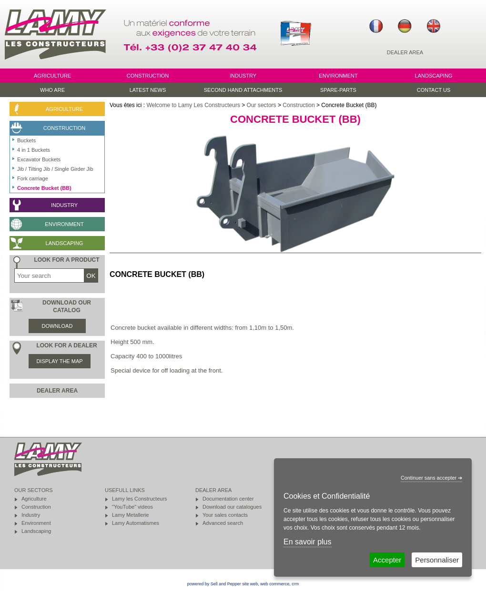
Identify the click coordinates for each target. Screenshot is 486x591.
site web (250, 583)
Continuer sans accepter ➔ (431, 478)
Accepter (387, 560)
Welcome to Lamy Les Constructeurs (193, 105)
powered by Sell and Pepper (214, 583)
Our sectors (261, 105)
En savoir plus (308, 542)
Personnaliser (437, 560)
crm (295, 583)
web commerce (274, 583)
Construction (298, 105)
